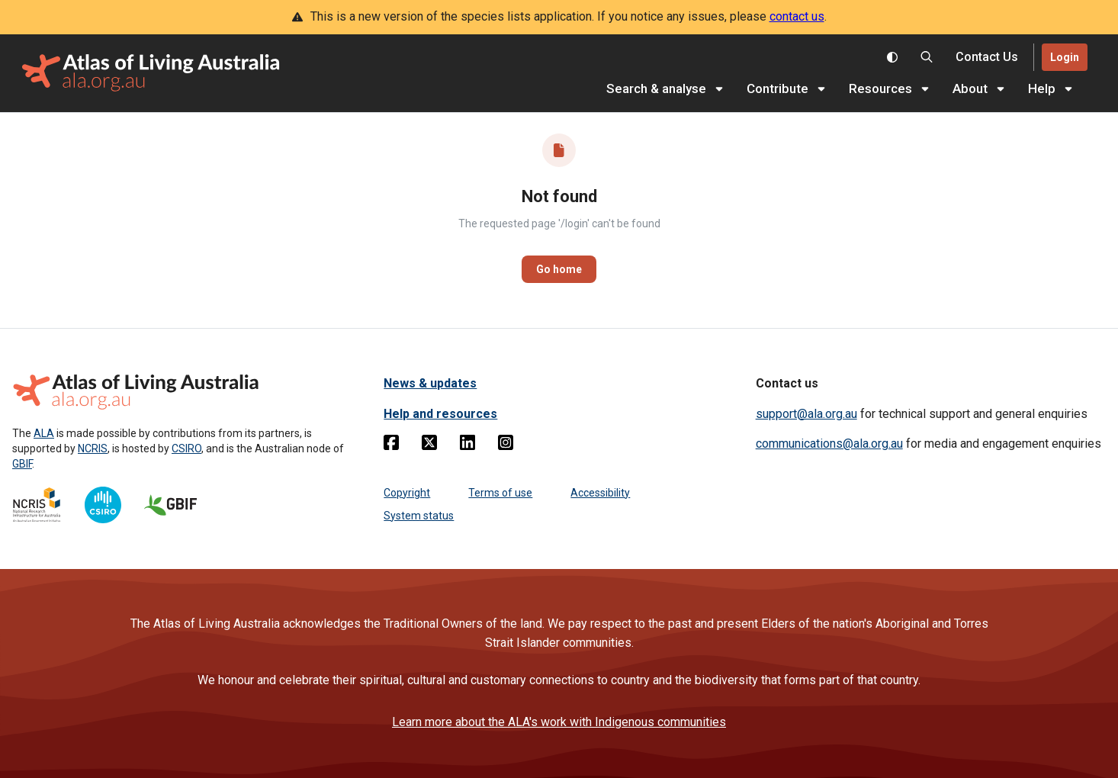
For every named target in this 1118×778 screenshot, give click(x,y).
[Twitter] (429, 445)
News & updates (430, 383)
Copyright (407, 493)
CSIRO (186, 448)
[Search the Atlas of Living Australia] (926, 57)
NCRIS (93, 448)
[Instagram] (505, 445)
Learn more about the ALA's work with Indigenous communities (559, 722)
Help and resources (440, 414)
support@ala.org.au (806, 414)
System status (419, 516)
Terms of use (500, 493)
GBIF (22, 464)
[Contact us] (987, 57)
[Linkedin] (467, 445)
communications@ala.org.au (829, 443)
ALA (44, 433)
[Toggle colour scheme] (892, 57)
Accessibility (600, 493)
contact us (796, 16)
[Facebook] (391, 445)
